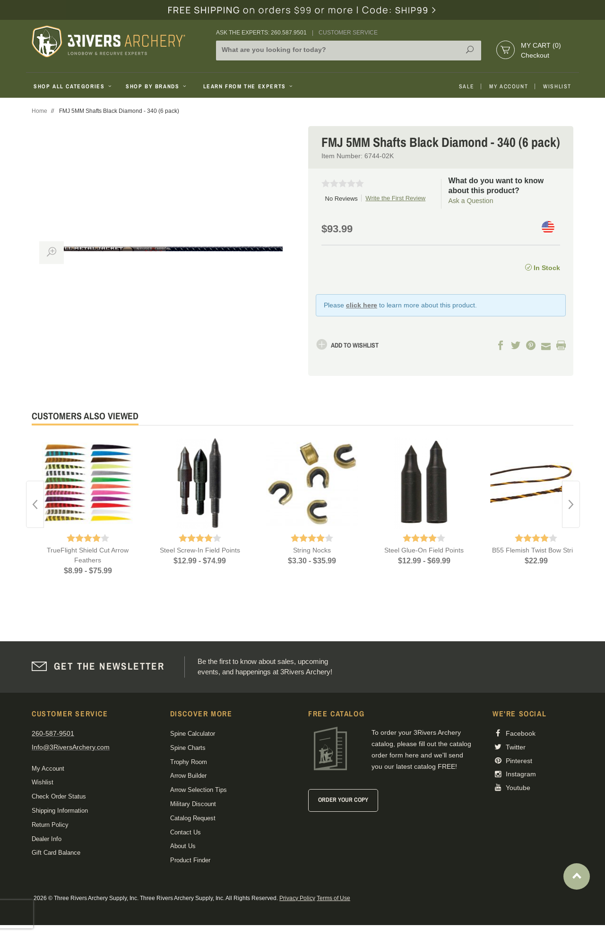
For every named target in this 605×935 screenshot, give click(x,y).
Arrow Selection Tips (198, 789)
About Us (183, 846)
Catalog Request (193, 818)
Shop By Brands (157, 86)
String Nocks (312, 550)
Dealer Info (46, 838)
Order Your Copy (343, 800)
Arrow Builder (188, 775)
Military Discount (193, 804)
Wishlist (557, 86)
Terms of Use (333, 898)
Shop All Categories (73, 86)
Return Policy (50, 824)
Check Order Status (59, 796)
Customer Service (348, 32)
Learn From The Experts (248, 86)
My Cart (541, 45)
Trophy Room (188, 761)
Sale (466, 86)
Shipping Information (60, 810)
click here (361, 305)
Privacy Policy (297, 898)
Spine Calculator (192, 733)
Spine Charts (188, 747)
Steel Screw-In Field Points (200, 550)
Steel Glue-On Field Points (424, 550)
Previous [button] (35, 504)
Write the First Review (395, 198)
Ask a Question (471, 200)
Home (39, 111)
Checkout (535, 55)
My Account (508, 86)
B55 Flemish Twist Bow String (536, 550)
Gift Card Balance (56, 852)
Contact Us (185, 832)
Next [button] (571, 504)
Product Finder (190, 860)
